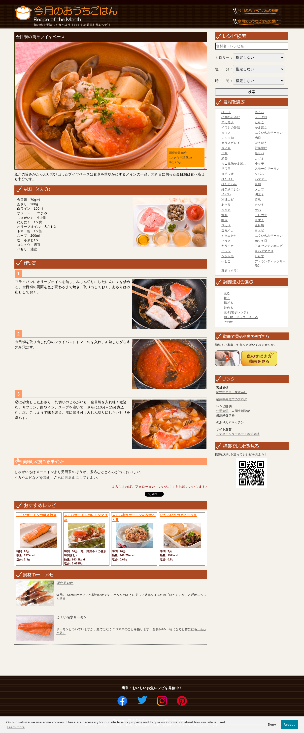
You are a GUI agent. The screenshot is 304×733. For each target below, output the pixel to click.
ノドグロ (261, 117)
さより (226, 148)
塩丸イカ (227, 230)
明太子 (259, 194)
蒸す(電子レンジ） (237, 312)
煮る (227, 293)
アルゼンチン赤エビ (269, 245)
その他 (228, 321)
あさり (226, 204)
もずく (259, 220)
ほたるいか (65, 583)
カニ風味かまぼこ (233, 163)
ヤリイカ (227, 245)
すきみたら (229, 235)
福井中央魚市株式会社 (231, 392)
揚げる (228, 302)
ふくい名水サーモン (72, 617)
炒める (228, 307)
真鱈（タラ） (230, 270)
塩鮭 (224, 215)
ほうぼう (261, 142)
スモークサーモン (267, 168)
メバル (226, 194)
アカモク (227, 122)
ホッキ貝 (261, 240)
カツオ (259, 158)
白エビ (259, 230)
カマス (226, 132)
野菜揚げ (261, 148)
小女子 (259, 163)
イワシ (226, 251)
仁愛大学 (222, 410)
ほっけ (226, 112)
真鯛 (258, 184)
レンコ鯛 (227, 137)
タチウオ (227, 173)
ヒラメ (226, 240)
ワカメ (226, 225)
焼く (227, 298)
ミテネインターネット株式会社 (238, 433)
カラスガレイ (230, 142)
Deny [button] (272, 724)
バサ (224, 153)
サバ (258, 209)
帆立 (224, 220)
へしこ (226, 261)
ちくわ (259, 112)
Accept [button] (289, 724)
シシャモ (227, 256)
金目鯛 (259, 225)
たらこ (259, 122)
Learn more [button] (16, 727)
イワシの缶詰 (230, 127)
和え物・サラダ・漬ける (241, 317)
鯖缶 (224, 158)
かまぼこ (261, 127)
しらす (259, 256)
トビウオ (261, 215)
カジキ (259, 204)
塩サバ (259, 153)
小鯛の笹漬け (230, 117)
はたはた (227, 178)
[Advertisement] (103, 660)
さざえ (226, 209)
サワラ (226, 168)
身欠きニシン (230, 189)
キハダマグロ (264, 251)
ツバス (259, 173)
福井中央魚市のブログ (231, 399)
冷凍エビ (227, 199)
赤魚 (258, 199)
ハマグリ (261, 178)
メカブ (259, 189)
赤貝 (258, 137)
